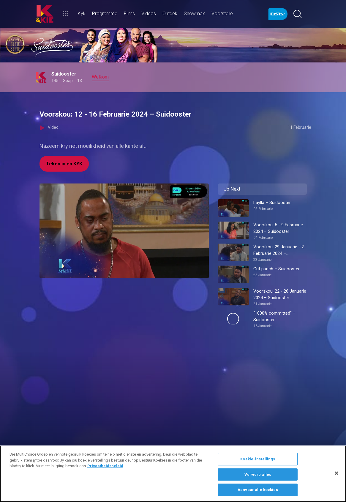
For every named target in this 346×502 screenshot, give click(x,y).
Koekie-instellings (257, 459)
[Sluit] (336, 473)
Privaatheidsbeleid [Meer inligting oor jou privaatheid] (105, 466)
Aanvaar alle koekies (258, 489)
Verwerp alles (257, 474)
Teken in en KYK (64, 164)
